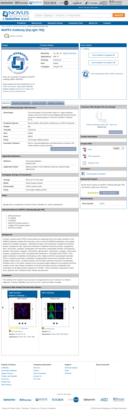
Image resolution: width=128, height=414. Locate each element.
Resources (37, 23)
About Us (93, 23)
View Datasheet (115, 132)
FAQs (67, 371)
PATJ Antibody (48, 293)
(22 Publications (15, 331)
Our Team (36, 379)
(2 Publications (48, 329)
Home (3, 26)
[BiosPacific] (77, 3)
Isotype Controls (7, 373)
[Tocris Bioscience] (49, 3)
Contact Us (37, 376)
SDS (90, 150)
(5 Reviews (18, 328)
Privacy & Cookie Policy (11, 408)
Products (21, 23)
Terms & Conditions (48, 408)
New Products (6, 385)
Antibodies (5, 368)
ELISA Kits (5, 379)
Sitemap (25, 408)
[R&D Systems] (21, 3)
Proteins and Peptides (9, 376)
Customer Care (76, 23)
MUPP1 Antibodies (20, 26)
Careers (36, 371)
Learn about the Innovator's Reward (63, 149)
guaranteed (33, 282)
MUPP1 (9, 26)
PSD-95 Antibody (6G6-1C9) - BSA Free (101, 125)
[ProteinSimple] (64, 3)
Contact (107, 23)
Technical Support (71, 368)
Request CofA (93, 163)
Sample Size (5, 382)
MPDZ (102, 204)
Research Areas (55, 23)
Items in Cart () (84, 7)
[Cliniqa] (91, 3)
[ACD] (103, 3)
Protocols (68, 373)
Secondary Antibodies (9, 371)
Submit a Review (109, 193)
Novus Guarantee (39, 373)
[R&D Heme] (115, 3)
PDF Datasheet (94, 156)
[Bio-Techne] (7, 3)
